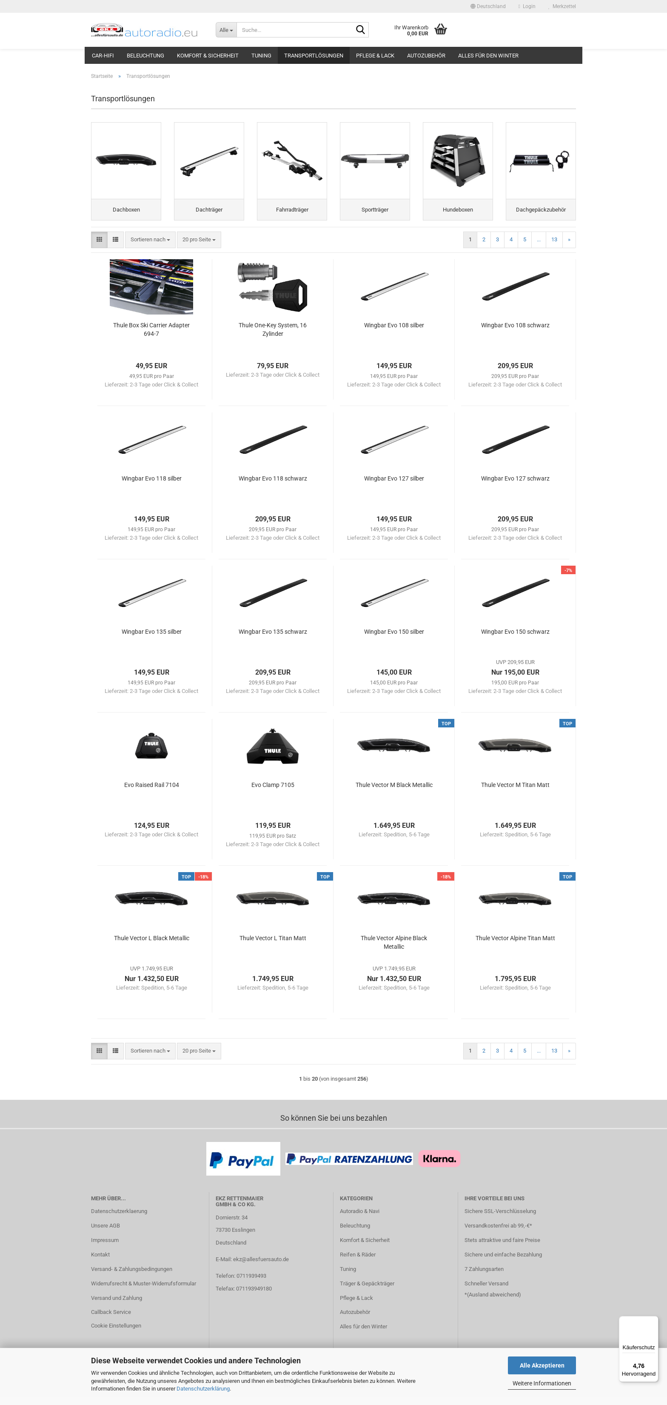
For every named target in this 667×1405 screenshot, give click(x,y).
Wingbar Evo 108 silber (394, 333)
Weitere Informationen (542, 1383)
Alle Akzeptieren (542, 1365)
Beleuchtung (145, 55)
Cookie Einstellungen (116, 1334)
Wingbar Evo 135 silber (152, 639)
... (539, 247)
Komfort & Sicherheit (208, 55)
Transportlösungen (313, 55)
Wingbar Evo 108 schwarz (515, 333)
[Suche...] (226, 29)
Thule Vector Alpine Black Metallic (394, 950)
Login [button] (527, 6)
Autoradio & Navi (359, 1219)
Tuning (261, 55)
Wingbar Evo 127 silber (394, 486)
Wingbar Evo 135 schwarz (273, 639)
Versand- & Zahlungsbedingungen (131, 1277)
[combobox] (150, 248)
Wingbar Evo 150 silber (394, 639)
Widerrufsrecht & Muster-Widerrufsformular (143, 1291)
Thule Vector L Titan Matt (272, 946)
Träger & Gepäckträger (367, 1291)
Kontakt (100, 1262)
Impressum (105, 1248)
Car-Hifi (103, 55)
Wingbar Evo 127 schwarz (515, 486)
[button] (488, 6)
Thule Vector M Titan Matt (515, 793)
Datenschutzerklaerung (119, 1219)
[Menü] (653, 1321)
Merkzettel (562, 6)
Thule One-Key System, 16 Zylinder (273, 337)
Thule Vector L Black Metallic (151, 946)
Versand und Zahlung (116, 1306)
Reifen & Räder (358, 1262)
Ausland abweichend (494, 1302)
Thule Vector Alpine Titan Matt (515, 946)
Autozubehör (426, 55)
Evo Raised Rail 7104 (151, 793)
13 (554, 247)
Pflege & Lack (375, 55)
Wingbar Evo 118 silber (152, 486)
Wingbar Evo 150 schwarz (515, 639)
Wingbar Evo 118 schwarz (273, 486)
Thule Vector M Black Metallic (394, 793)
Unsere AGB (105, 1233)
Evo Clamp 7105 (272, 793)
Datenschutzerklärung (203, 1388)
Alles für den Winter (488, 55)
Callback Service (111, 1320)
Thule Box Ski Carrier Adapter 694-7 (151, 337)
